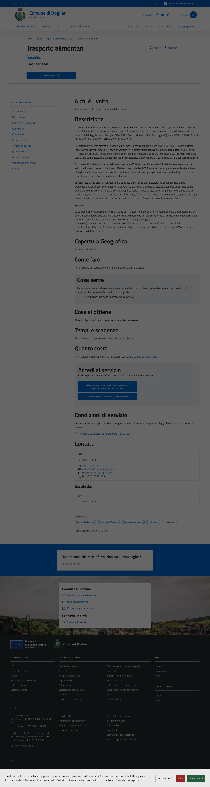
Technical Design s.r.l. (30, 778)
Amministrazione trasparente (121, 716)
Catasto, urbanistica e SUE (71, 689)
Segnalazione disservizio (70, 725)
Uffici (12, 666)
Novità (46, 26)
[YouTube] (162, 14)
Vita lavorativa (114, 699)
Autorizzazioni (65, 685)
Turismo (148, 26)
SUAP (81, 496)
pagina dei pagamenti (145, 357)
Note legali (112, 730)
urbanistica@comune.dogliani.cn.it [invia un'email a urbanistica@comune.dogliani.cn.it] (96, 469)
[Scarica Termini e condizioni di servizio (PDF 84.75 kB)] (102, 434)
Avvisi (158, 675)
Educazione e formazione (71, 699)
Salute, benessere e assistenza (121, 685)
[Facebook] (156, 14)
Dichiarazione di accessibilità (120, 734)
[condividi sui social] (154, 47)
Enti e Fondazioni (18, 685)
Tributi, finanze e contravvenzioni (122, 689)
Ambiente (63, 671)
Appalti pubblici (66, 680)
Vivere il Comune (80, 26)
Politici (13, 675)
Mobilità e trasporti (116, 680)
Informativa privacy (116, 720)
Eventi (158, 700)
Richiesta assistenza (68, 730)
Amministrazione (26, 26)
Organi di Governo (19, 671)
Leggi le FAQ (65, 716)
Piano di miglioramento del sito (121, 739)
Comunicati (160, 671)
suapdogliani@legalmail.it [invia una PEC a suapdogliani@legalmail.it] (99, 472)
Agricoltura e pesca (68, 666)
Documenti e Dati (18, 689)
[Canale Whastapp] (167, 14)
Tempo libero (165, 26)
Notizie (158, 666)
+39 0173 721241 (89, 465)
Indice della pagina (32, 102)
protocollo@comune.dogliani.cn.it (33, 733)
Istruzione (132, 26)
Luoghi (158, 695)
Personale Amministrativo (23, 680)
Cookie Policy (113, 725)
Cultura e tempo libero (69, 694)
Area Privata (16, 760)
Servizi (60, 26)
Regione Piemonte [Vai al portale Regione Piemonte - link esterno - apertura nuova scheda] (21, 3)
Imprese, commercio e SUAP (120, 675)
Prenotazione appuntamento (72, 720)
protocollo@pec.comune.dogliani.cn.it (33, 736)
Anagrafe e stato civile (69, 675)
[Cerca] (193, 14)
